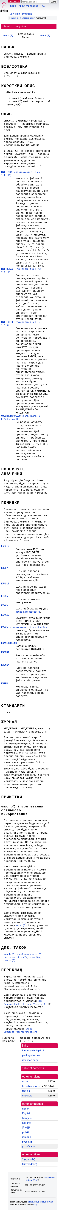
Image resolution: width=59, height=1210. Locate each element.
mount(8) (35, 957)
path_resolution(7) (15, 957)
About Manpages (28, 5)
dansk (25, 1108)
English (26, 1113)
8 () (29, 1164)
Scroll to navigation (15, 26)
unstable (14, 18)
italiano (26, 1122)
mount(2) (21, 925)
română (26, 1137)
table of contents (33, 1068)
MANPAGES (14, 1)
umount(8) (9, 960)
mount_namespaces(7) (28, 611)
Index (13, 5)
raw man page (30, 1060)
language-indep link (33, 1050)
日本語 (26, 1127)
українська (29, 1146)
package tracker (31, 1055)
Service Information (21, 13)
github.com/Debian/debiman (40, 1202)
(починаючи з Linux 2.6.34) (24, 627)
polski (25, 1132)
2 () (28, 1159)
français (26, 1118)
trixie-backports (30, 1086)
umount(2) (7, 35)
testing (26, 1090)
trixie (25, 1081)
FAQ (43, 5)
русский (27, 1141)
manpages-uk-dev (27, 18)
